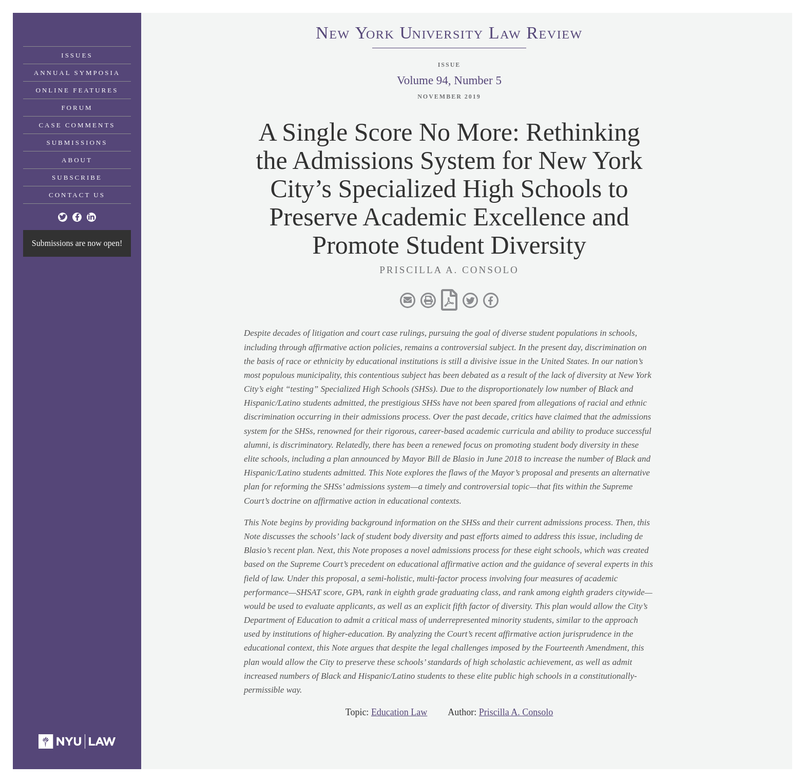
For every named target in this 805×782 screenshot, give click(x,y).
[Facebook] (77, 217)
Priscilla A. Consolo (516, 712)
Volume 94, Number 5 (449, 80)
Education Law (399, 712)
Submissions (77, 142)
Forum (76, 107)
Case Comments (77, 125)
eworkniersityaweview (449, 34)
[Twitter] (62, 217)
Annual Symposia (77, 73)
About (77, 160)
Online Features (77, 90)
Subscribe (77, 177)
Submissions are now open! (77, 243)
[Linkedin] (91, 217)
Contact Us (77, 195)
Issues (76, 55)
